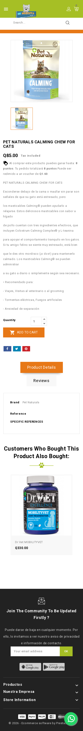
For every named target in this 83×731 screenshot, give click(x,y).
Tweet (17, 348)
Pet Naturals (31, 402)
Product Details (41, 367)
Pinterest (26, 348)
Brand (14, 402)
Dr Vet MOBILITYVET (29, 542)
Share (7, 348)
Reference (18, 413)
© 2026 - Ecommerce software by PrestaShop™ (41, 723)
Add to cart (24, 332)
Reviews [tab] (41, 380)
